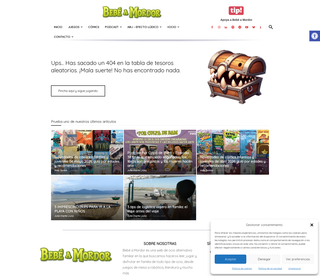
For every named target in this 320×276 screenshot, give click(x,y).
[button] (312, 225)
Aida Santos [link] (60, 170)
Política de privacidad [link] (270, 268)
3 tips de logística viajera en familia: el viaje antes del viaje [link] (157, 209)
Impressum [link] (294, 268)
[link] (314, 36)
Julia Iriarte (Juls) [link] (137, 170)
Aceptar (230, 259)
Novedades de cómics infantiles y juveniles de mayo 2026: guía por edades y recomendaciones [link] (86, 161)
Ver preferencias (298, 259)
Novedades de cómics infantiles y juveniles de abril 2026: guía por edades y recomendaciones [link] (233, 161)
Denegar (264, 259)
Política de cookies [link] (242, 268)
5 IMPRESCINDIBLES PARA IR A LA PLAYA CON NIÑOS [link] (82, 209)
